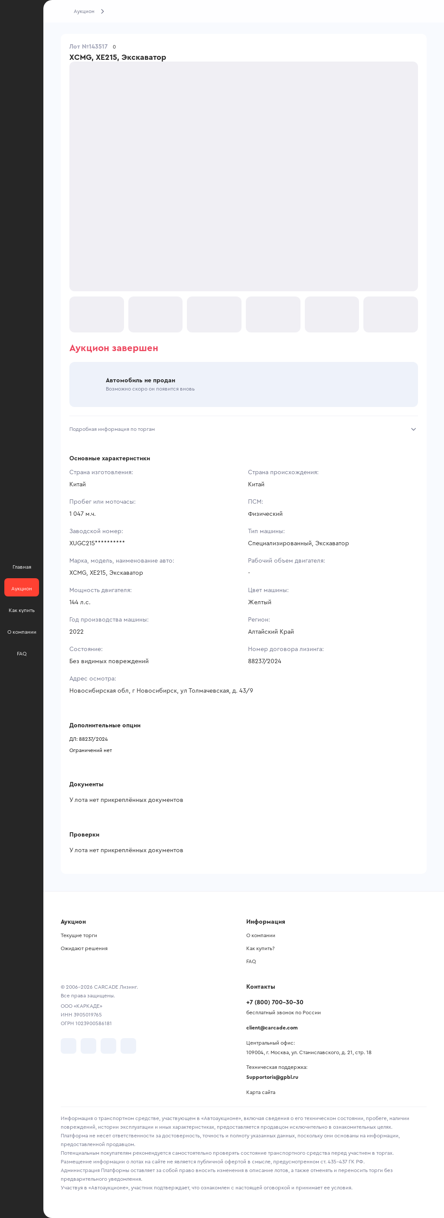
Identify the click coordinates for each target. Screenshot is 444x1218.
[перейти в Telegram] (88, 1046)
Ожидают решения (84, 948)
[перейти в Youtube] (108, 1046)
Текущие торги (79, 935)
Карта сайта (260, 1092)
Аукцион (84, 11)
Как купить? (260, 948)
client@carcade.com (272, 1027)
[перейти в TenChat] (128, 1046)
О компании (260, 935)
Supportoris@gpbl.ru (272, 1077)
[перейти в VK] (68, 1046)
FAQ (251, 961)
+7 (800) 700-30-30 (275, 1003)
